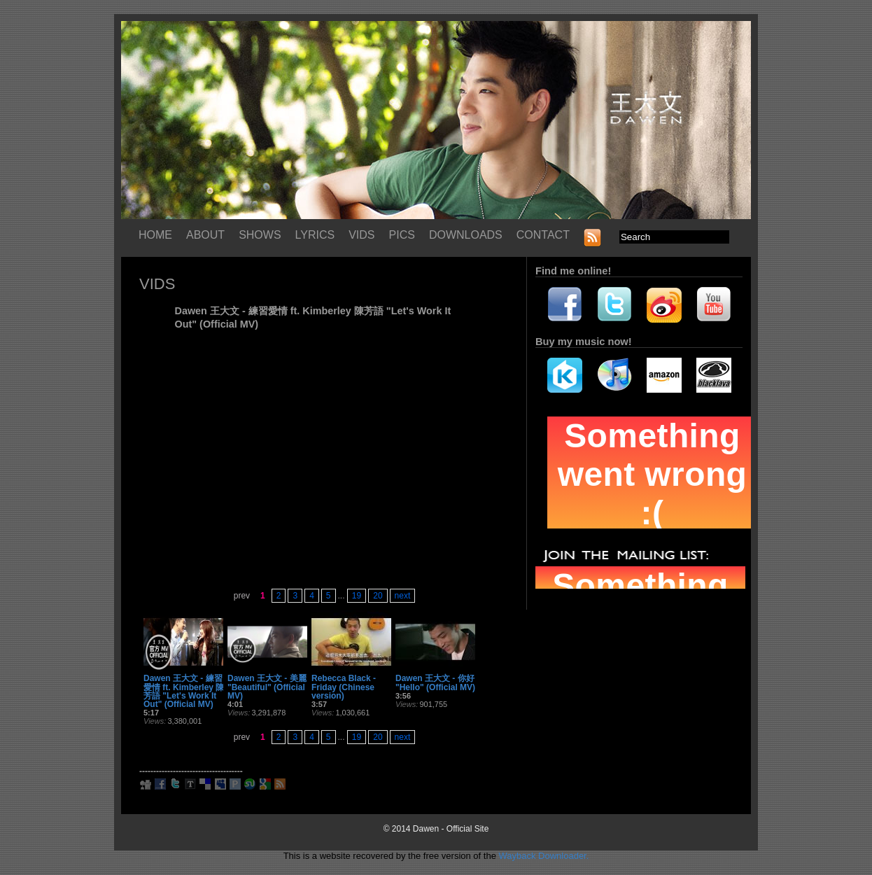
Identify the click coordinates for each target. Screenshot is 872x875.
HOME (155, 235)
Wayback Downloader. (543, 855)
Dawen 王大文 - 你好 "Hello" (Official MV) (435, 682)
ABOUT (205, 235)
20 (377, 596)
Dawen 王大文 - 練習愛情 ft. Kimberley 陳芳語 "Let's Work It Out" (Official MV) (183, 691)
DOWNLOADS (465, 235)
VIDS (361, 235)
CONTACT (543, 235)
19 (356, 596)
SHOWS (260, 235)
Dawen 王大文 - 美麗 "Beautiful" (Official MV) (267, 686)
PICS (402, 235)
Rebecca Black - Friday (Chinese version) (343, 686)
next (403, 596)
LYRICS (315, 235)
